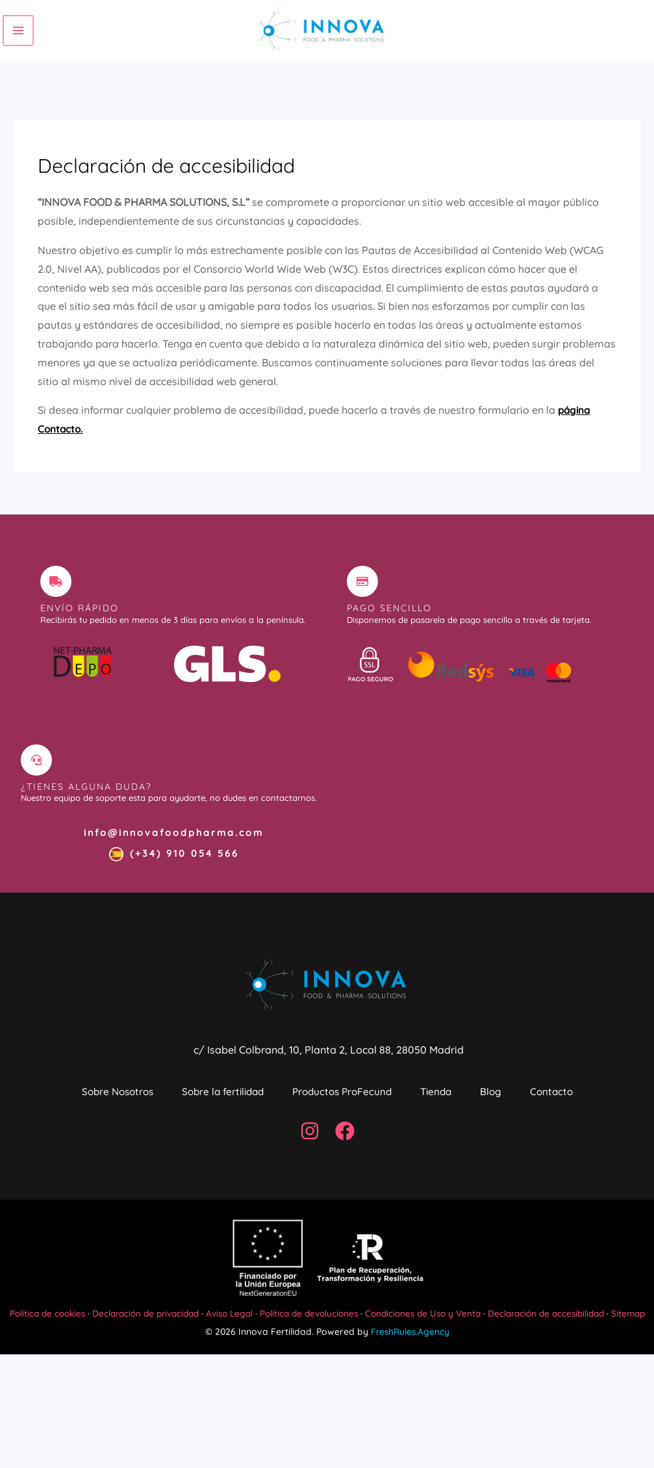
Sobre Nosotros (120, 1117)
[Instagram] (310, 1225)
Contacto (327, 1178)
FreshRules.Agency (410, 1445)
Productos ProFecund (381, 1117)
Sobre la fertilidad (243, 1117)
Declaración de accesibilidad (576, 1407)
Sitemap (327, 1426)
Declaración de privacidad (155, 1407)
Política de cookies (51, 1407)
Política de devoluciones (328, 1407)
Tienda (492, 1117)
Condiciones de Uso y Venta (447, 1407)
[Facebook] (345, 1225)
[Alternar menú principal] (17, 40)
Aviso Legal (245, 1407)
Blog (561, 1117)
